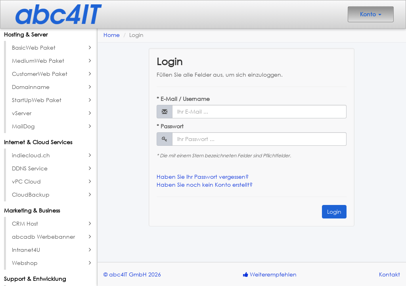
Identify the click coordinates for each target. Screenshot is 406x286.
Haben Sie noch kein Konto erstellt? (205, 184)
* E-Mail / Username (183, 98)
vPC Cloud (52, 182)
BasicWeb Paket (52, 48)
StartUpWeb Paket (52, 100)
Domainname (52, 87)
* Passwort (170, 126)
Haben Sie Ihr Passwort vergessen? (203, 176)
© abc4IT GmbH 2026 (132, 274)
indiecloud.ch (52, 155)
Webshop (52, 263)
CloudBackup (52, 195)
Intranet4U (52, 250)
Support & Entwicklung (35, 278)
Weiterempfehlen (270, 274)
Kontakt (389, 274)
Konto (370, 14)
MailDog (52, 126)
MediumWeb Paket (52, 61)
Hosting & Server (26, 34)
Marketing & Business (32, 210)
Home (111, 35)
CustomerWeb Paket (52, 74)
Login (334, 211)
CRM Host (52, 224)
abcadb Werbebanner (52, 237)
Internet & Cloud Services (38, 142)
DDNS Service (52, 168)
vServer (52, 113)
